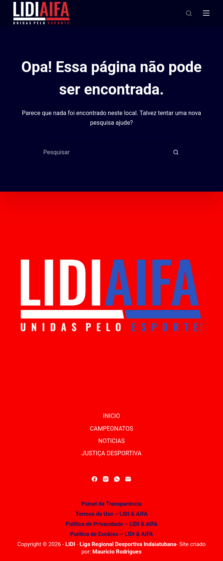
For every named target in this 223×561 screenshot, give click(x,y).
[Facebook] (94, 479)
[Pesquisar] (189, 13)
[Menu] (206, 13)
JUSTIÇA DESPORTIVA (112, 453)
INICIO (111, 415)
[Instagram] (106, 479)
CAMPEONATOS (111, 428)
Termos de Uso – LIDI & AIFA (111, 514)
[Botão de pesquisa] (176, 152)
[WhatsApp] (117, 479)
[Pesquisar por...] (102, 152)
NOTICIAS (111, 440)
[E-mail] (128, 479)
